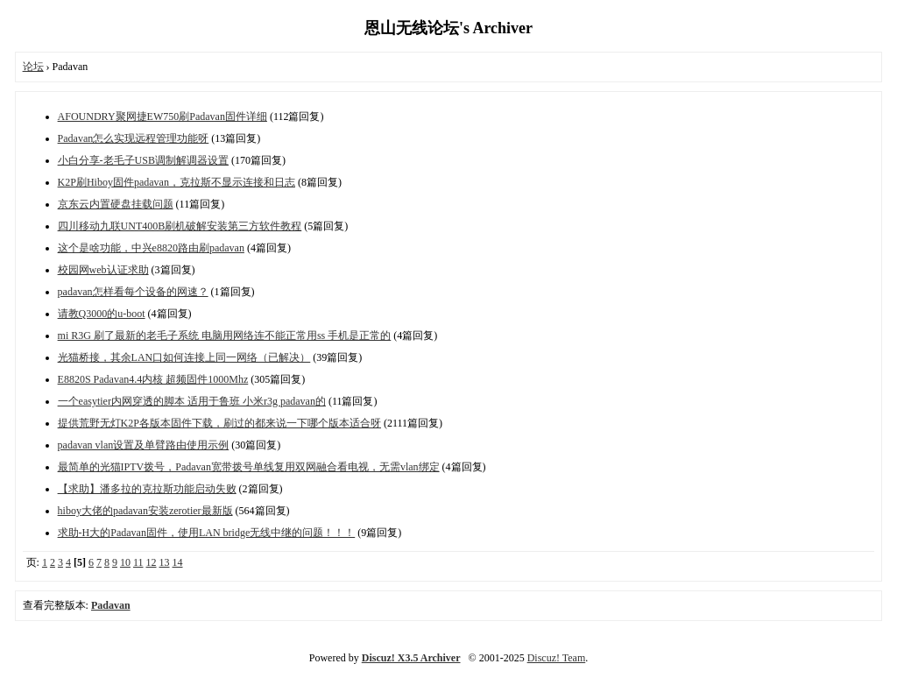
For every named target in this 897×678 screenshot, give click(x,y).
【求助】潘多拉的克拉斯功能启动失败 (147, 489)
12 (151, 562)
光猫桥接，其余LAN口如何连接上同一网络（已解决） (184, 357)
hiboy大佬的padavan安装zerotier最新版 (145, 511)
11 (138, 562)
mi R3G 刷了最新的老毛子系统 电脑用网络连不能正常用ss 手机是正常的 (225, 335)
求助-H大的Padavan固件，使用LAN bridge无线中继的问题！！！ (207, 532)
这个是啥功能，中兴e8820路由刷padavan (151, 248)
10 (125, 562)
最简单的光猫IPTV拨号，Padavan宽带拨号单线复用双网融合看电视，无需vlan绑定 (249, 467)
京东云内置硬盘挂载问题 (115, 204)
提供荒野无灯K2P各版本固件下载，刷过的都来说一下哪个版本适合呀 (219, 423)
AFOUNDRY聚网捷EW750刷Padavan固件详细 (162, 116)
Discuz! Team (556, 658)
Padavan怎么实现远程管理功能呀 (133, 138)
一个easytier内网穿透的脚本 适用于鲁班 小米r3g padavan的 (192, 401)
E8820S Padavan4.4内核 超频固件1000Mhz (153, 379)
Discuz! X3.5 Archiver (411, 658)
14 (178, 562)
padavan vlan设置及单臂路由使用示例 (144, 445)
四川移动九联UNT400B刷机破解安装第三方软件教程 (180, 226)
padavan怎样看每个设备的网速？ (133, 292)
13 (164, 562)
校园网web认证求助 (103, 270)
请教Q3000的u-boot (101, 313)
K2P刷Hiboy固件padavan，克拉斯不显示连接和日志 (176, 182)
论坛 (33, 66)
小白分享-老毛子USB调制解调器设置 (143, 160)
